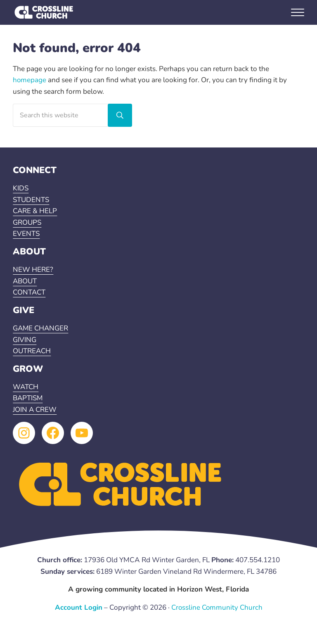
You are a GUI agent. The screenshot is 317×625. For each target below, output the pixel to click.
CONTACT (30, 292)
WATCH (26, 387)
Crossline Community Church (216, 607)
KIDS (21, 188)
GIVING (24, 340)
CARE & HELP (35, 211)
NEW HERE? (33, 269)
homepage (30, 80)
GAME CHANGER (41, 328)
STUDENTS (31, 199)
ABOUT (25, 281)
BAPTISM (28, 398)
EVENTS (26, 234)
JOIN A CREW (35, 409)
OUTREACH (32, 351)
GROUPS (27, 222)
